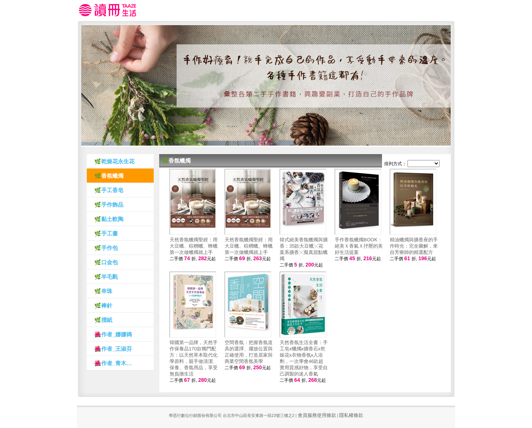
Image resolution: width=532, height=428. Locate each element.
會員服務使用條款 (317, 415)
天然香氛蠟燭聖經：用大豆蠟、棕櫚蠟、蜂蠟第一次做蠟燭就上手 (194, 246)
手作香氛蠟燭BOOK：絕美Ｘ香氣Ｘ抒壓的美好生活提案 (359, 246)
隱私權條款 (351, 415)
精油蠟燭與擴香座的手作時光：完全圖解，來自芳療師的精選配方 (414, 246)
